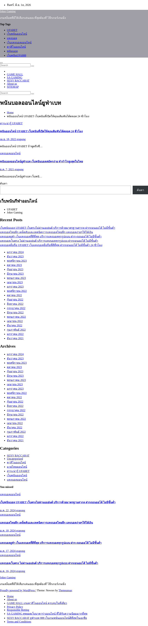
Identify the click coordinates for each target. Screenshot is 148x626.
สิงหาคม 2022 (15, 303)
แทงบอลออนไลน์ (10, 153)
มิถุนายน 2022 (15, 312)
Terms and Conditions (19, 621)
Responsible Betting (18, 609)
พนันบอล (12, 51)
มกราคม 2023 (15, 286)
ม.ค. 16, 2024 (8, 571)
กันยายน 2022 (15, 299)
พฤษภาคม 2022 (16, 316)
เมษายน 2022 (15, 321)
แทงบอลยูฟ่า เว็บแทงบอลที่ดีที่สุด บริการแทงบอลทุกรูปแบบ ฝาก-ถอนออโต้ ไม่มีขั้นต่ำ (50, 236)
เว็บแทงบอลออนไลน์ (19, 42)
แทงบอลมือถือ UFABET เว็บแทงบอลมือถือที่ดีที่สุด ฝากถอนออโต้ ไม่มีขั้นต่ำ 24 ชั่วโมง (51, 245)
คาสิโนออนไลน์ (16, 46)
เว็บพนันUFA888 (16, 55)
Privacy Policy (15, 606)
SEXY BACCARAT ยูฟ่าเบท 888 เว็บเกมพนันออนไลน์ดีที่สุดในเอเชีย (47, 618)
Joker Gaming (8, 11)
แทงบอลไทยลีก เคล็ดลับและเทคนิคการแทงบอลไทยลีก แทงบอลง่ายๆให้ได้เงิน (46, 232)
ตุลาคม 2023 (14, 265)
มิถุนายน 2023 (15, 273)
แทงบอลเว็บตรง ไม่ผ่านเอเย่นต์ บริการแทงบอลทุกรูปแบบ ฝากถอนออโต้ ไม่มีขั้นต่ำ (49, 240)
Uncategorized (15, 458)
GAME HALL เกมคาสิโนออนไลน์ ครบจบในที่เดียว (37, 603)
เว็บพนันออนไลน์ (17, 33)
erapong (21, 139)
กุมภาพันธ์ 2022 (16, 329)
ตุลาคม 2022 (14, 295)
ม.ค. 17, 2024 (8, 550)
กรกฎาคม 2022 (16, 308)
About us (12, 83)
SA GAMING (14, 77)
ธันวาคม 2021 (15, 338)
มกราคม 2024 (15, 252)
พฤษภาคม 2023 (16, 278)
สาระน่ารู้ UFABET (11, 123)
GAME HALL (15, 74)
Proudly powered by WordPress (17, 590)
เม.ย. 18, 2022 (8, 139)
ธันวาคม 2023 (15, 256)
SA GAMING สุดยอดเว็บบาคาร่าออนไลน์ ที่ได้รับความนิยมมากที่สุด (47, 613)
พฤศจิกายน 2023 (17, 260)
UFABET (12, 30)
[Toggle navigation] (1, 62)
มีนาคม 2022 (14, 325)
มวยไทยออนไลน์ (17, 466)
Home (10, 112)
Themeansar (65, 590)
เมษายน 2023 (15, 282)
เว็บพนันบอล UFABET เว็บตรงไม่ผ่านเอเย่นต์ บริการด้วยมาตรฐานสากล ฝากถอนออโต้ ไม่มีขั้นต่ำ (57, 227)
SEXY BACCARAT (18, 80)
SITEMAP (13, 86)
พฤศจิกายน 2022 (17, 290)
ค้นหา (3, 183)
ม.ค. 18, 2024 (8, 530)
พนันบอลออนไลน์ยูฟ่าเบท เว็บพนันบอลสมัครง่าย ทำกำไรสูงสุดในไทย (41, 161)
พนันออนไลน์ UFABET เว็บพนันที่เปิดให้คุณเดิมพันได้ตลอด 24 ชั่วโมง (41, 131)
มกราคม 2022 (15, 334)
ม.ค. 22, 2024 (8, 510)
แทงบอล (12, 38)
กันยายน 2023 (15, 269)
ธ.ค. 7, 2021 (7, 169)
